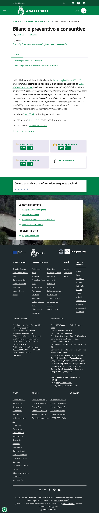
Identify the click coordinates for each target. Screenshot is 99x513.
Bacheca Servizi (19, 451)
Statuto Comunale (20, 454)
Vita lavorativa (52, 309)
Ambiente (35, 276)
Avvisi (66, 276)
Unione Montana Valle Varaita (61, 399)
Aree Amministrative (20, 272)
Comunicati (68, 272)
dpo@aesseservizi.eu (64, 382)
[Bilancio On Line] (55, 160)
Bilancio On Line (66, 160)
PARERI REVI (35, 125)
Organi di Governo (19, 269)
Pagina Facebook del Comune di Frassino (47, 418)
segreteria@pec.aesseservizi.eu (66, 385)
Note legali (17, 462)
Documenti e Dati (19, 280)
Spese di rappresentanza (24, 131)
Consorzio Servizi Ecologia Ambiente (64, 407)
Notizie (66, 269)
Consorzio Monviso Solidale (60, 410)
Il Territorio (80, 278)
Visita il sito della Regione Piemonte (45, 410)
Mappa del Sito (18, 480)
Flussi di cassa (27, 144)
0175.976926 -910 (23, 327)
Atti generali (34, 120)
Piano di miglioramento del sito (19, 418)
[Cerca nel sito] (83, 10)
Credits (15, 469)
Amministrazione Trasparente (31, 21)
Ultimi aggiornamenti (21, 473)
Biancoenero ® (68, 503)
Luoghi (78, 275)
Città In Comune (60, 500)
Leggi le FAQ (17, 425)
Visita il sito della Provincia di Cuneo (45, 414)
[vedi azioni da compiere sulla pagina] (31, 35)
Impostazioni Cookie (20, 465)
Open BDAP (28, 114)
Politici (15, 294)
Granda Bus (36, 407)
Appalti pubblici (37, 287)
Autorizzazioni (37, 291)
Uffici (14, 276)
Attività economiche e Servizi (81, 301)
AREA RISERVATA (48, 509)
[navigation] (4, 10)
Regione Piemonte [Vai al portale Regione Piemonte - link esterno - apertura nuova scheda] (19, 3)
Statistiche (17, 476)
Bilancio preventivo (67, 144)
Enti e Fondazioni (19, 283)
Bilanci (48, 21)
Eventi (78, 271)
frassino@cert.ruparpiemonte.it (29, 336)
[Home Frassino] (33, 10)
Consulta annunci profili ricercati (44, 399)
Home (15, 21)
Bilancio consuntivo (29, 160)
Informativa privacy (20, 458)
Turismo (50, 305)
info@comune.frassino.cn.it (28, 338)
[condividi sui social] (18, 35)
